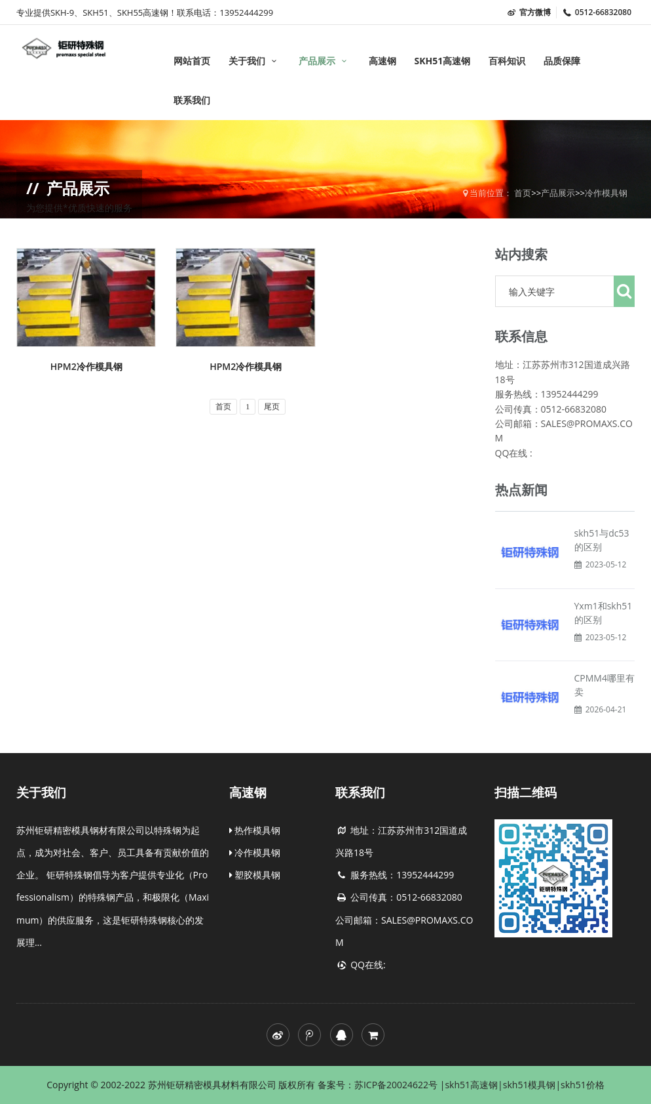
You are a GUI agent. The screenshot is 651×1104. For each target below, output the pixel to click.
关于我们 (254, 60)
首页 (522, 193)
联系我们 (192, 100)
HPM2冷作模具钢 (86, 366)
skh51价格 (582, 1084)
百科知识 (507, 60)
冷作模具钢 (606, 193)
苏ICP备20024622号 (397, 1084)
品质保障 (562, 60)
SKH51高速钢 (442, 60)
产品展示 (324, 60)
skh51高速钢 (471, 1084)
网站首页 (192, 60)
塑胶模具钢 (255, 875)
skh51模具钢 (529, 1084)
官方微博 (528, 12)
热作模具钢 (255, 830)
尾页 (272, 406)
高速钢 (382, 60)
